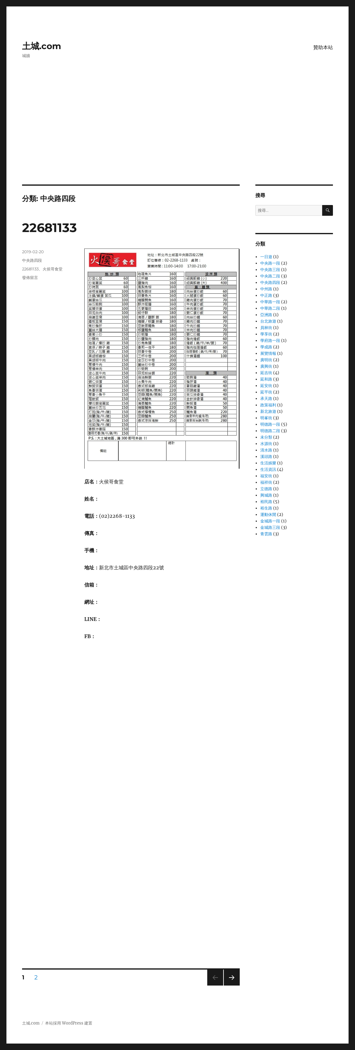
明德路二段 (270, 430)
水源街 (266, 443)
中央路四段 (32, 260)
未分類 (266, 437)
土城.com (41, 46)
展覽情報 (268, 353)
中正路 (266, 295)
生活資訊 (268, 469)
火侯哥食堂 (53, 268)
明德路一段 (270, 424)
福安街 (266, 476)
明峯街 (266, 417)
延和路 (266, 379)
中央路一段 (270, 263)
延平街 (266, 392)
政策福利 (268, 405)
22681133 (49, 227)
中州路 (266, 289)
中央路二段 (270, 276)
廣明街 (266, 359)
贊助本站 (323, 47)
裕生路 (266, 508)
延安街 (266, 385)
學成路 (266, 347)
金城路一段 (270, 521)
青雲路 (266, 534)
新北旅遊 (268, 411)
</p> (162, 865)
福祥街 (266, 482)
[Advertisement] (179, 139)
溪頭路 (266, 456)
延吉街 (266, 372)
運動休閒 (268, 514)
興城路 (266, 495)
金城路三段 (270, 527)
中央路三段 (270, 269)
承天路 (266, 398)
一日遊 (266, 256)
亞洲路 (266, 314)
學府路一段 (270, 340)
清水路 (266, 450)
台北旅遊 (268, 321)
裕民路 (266, 501)
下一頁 (230, 985)
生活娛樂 (268, 463)
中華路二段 (270, 308)
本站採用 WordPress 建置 (68, 1023)
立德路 (266, 488)
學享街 (266, 334)
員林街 (266, 327)
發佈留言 (30, 277)
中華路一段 (270, 301)
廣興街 (266, 366)
